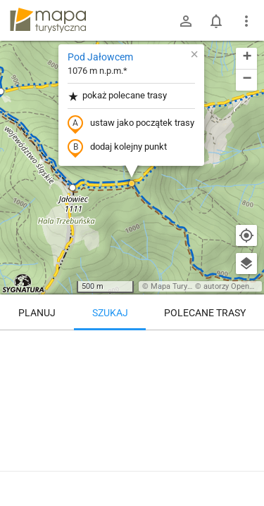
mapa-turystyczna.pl (48, 20)
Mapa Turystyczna (182, 286)
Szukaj (110, 312)
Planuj (37, 312)
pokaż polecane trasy (117, 96)
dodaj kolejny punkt (117, 148)
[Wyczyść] (246, 346)
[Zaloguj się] (186, 21)
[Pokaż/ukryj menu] (246, 21)
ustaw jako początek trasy (131, 124)
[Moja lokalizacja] (246, 235)
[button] (72, 187)
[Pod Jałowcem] (132, 390)
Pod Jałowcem (100, 57)
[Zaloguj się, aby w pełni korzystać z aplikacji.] (245, 467)
